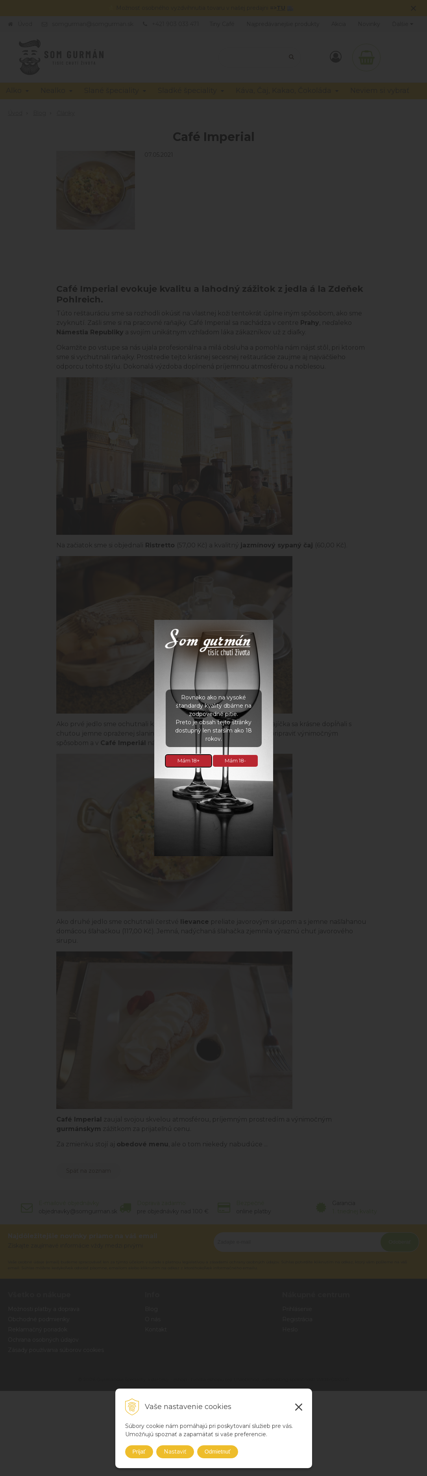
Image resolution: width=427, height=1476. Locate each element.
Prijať (139, 1451)
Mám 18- (235, 760)
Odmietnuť (218, 1451)
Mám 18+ (188, 760)
